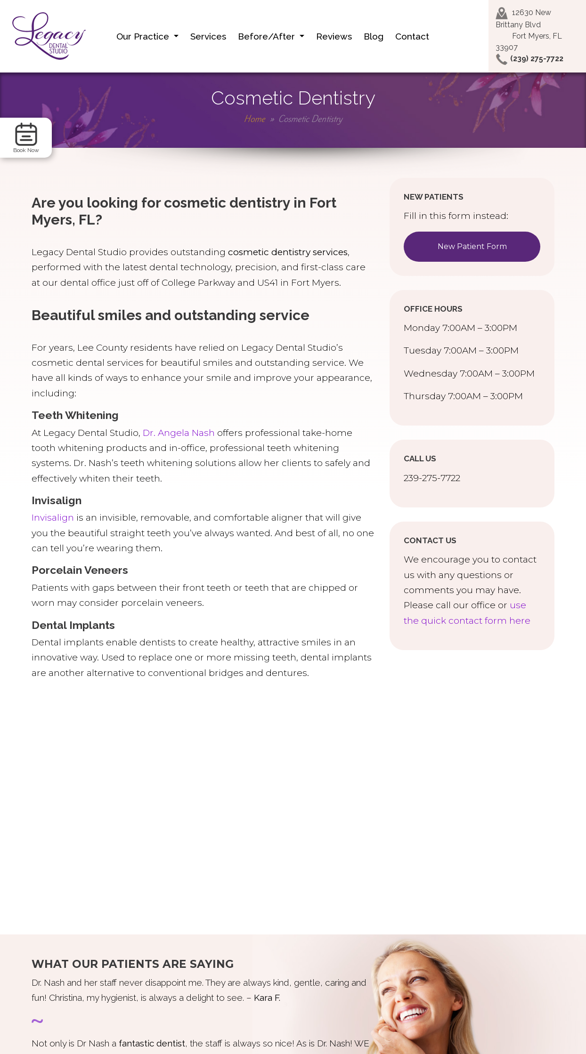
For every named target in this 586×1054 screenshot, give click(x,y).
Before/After (267, 36)
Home (254, 119)
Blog (373, 36)
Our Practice (143, 36)
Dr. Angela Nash (179, 432)
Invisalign (53, 517)
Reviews (334, 36)
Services (208, 36)
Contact (412, 36)
